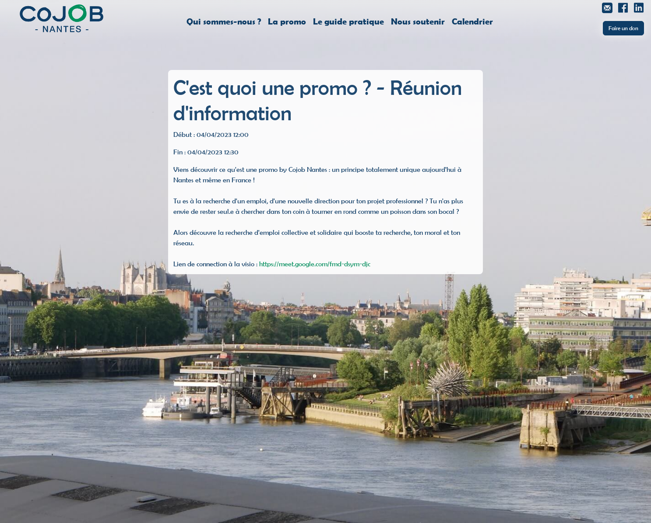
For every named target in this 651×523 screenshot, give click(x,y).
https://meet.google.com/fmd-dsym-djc (314, 264)
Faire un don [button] (623, 28)
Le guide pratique (348, 21)
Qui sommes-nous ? (224, 21)
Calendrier (472, 21)
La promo (287, 21)
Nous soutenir (418, 21)
